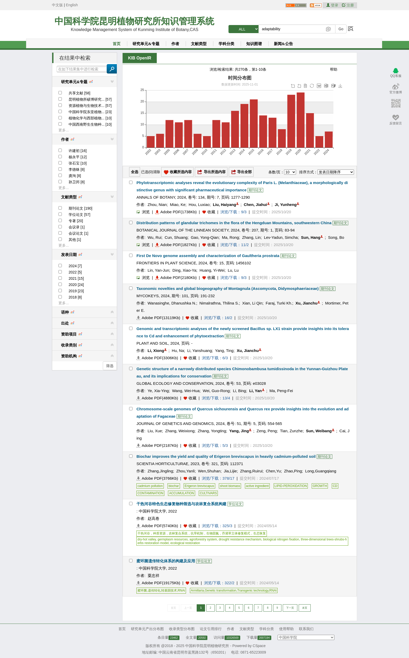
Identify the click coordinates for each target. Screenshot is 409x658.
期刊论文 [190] (80, 208)
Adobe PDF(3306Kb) (157, 358)
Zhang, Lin (251, 237)
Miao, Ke (177, 204)
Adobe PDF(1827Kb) (176, 244)
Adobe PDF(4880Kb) (157, 398)
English (72, 5)
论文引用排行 (211, 629)
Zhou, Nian (157, 204)
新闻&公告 (283, 44)
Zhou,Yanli (185, 471)
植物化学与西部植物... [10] (90, 118)
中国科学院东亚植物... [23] (90, 112)
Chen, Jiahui (255, 204)
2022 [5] (75, 272)
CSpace (259, 646)
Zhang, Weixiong (179, 431)
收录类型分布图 (182, 629)
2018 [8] (75, 297)
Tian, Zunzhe (291, 431)
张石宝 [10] (78, 163)
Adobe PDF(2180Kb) (176, 277)
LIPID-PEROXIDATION (291, 486)
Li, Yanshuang (199, 350)
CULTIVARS (208, 493)
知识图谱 (254, 44)
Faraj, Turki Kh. (279, 303)
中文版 (57, 5)
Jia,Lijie (230, 471)
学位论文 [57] (79, 214)
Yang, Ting (224, 350)
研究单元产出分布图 (147, 629)
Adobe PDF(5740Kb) (157, 525)
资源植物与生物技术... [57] (90, 105)
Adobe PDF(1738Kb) (176, 212)
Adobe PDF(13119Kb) (158, 317)
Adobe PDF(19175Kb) (158, 583)
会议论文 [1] (78, 233)
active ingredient (257, 486)
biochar (174, 486)
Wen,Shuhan (209, 471)
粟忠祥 (153, 575)
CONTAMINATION (150, 493)
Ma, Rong (230, 237)
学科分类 (226, 44)
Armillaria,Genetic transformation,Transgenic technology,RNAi (234, 590)
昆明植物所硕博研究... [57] (90, 99)
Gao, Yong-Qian (205, 237)
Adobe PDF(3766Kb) (157, 478)
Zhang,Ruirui (251, 471)
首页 (117, 44)
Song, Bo (336, 237)
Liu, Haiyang (224, 204)
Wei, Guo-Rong (216, 390)
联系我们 (306, 629)
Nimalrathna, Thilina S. (219, 303)
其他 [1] (75, 239)
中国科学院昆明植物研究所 (207, 646)
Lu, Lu (233, 270)
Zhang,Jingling (160, 471)
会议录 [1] (77, 227)
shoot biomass (230, 486)
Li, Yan (255, 390)
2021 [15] (76, 278)
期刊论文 (255, 190)
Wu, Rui (154, 237)
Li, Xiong (156, 350)
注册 (348, 5)
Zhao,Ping (293, 471)
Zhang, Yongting (212, 431)
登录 (332, 5)
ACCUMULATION (181, 493)
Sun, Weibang (319, 431)
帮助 (333, 69)
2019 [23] (76, 291)
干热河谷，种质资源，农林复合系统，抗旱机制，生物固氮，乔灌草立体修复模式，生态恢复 (201, 533)
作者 (175, 44)
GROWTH (320, 486)
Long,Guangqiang (320, 471)
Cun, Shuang (176, 237)
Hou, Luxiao (199, 204)
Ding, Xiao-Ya (184, 270)
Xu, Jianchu (306, 303)
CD (335, 486)
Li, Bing (239, 390)
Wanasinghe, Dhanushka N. (172, 303)
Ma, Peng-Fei (281, 390)
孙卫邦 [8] (77, 182)
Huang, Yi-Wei (212, 270)
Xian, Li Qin (252, 303)
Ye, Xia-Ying (158, 390)
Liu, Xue (155, 431)
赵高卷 (153, 518)
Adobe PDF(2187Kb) (157, 445)
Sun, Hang (310, 237)
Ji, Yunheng (286, 204)
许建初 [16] (78, 151)
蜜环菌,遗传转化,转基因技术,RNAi (161, 590)
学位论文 (235, 504)
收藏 (211, 212)
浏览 (143, 212)
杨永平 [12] (78, 157)
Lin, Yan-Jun (158, 270)
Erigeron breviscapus (199, 486)
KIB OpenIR (139, 58)
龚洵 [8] (75, 176)
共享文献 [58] (79, 93)
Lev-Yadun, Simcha (281, 237)
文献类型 (199, 44)
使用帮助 (286, 629)
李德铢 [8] (77, 169)
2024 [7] (75, 266)
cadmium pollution (150, 486)
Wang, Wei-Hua (186, 390)
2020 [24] (76, 285)
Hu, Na (178, 350)
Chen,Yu (273, 471)
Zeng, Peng (267, 431)
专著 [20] (76, 221)
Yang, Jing (239, 431)
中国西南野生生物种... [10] (90, 124)
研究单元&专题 (146, 44)
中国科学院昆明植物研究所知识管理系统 (134, 21)
